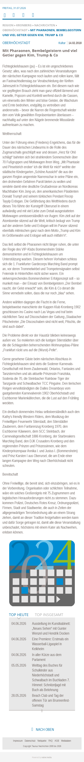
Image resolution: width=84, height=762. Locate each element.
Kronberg (24, 25)
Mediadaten (66, 740)
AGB (57, 740)
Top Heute (19, 615)
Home (4, 18)
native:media (47, 757)
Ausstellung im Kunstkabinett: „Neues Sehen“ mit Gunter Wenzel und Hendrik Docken (51, 628)
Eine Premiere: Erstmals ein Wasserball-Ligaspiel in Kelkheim (50, 644)
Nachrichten (44, 25)
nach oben (44, 729)
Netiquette (42, 740)
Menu (13, 18)
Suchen (23, 18)
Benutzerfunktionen (32, 18)
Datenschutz (30, 740)
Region (7, 25)
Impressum (18, 740)
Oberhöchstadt (15, 30)
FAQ (51, 740)
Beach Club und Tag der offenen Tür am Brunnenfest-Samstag (51, 700)
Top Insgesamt (49, 614)
